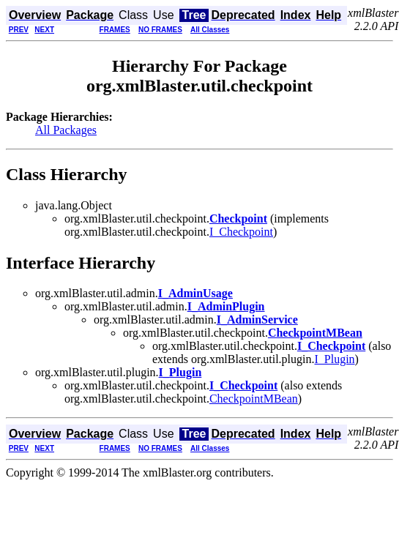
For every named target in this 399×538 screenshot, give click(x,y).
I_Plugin (334, 359)
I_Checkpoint (241, 231)
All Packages (66, 130)
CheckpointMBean (253, 398)
